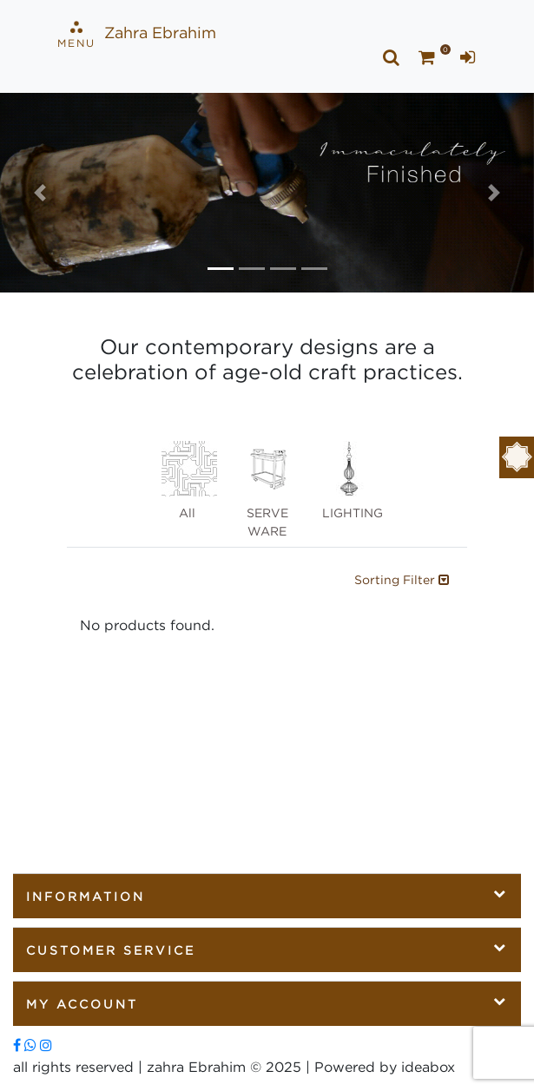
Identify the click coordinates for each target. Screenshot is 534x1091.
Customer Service (267, 948)
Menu (76, 35)
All (189, 480)
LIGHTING (352, 480)
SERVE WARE (269, 489)
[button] (40, 192)
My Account (267, 1002)
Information (267, 895)
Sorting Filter (401, 579)
